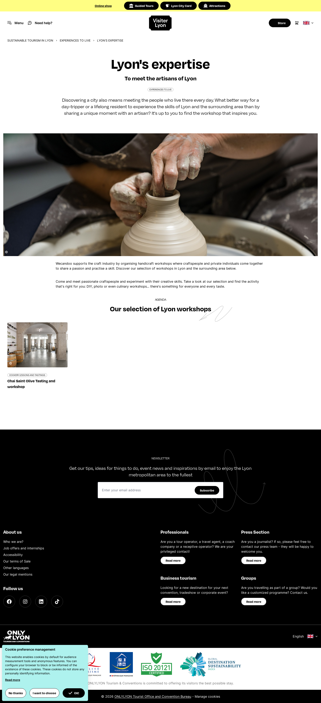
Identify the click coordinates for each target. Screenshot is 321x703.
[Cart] (297, 23)
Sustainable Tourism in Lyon (30, 40)
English (305, 636)
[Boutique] (278, 23)
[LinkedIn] (41, 601)
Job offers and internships (23, 548)
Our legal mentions (17, 574)
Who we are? (13, 542)
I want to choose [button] (44, 693)
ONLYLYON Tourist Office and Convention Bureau (152, 696)
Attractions (214, 6)
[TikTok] (57, 601)
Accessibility (13, 555)
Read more (173, 560)
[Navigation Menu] (15, 22)
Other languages (16, 568)
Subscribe (207, 490)
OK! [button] (73, 693)
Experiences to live (75, 40)
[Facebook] (9, 601)
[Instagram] (25, 601)
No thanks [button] (16, 693)
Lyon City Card (178, 6)
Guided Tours (141, 6)
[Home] (161, 23)
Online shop (103, 5)
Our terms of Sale (17, 561)
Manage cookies (207, 696)
